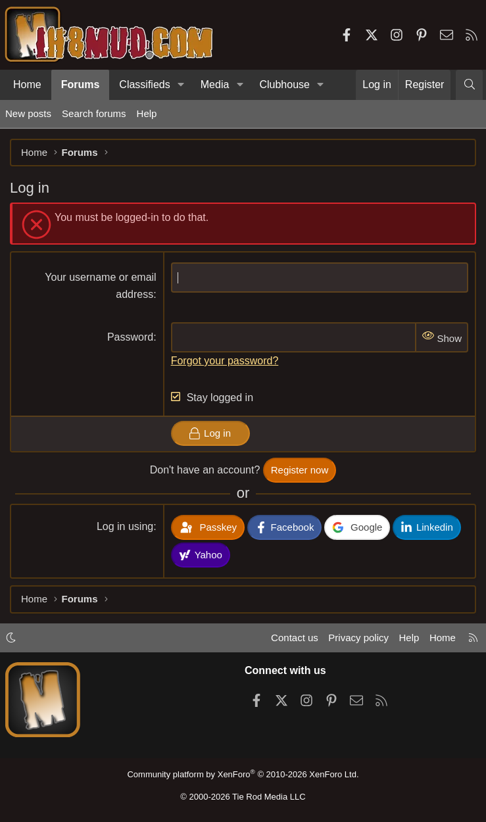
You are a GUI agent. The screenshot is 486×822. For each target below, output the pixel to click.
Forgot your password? (225, 360)
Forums (80, 84)
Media (215, 84)
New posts (28, 113)
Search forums (94, 113)
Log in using (125, 526)
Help (147, 113)
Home (27, 84)
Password (130, 337)
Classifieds (144, 84)
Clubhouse (284, 84)
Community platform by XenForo (242, 774)
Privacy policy (358, 637)
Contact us (294, 637)
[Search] (469, 85)
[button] (181, 85)
